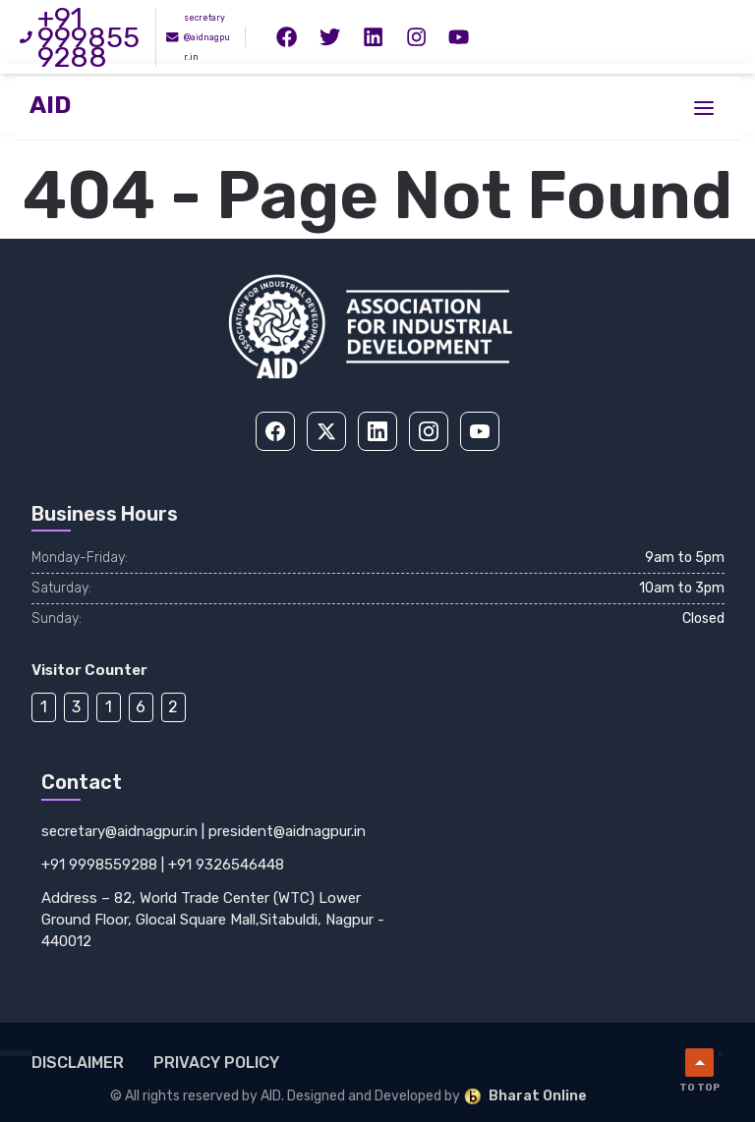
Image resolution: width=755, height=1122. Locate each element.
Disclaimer (77, 1062)
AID (50, 106)
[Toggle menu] (704, 108)
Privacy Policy (216, 1062)
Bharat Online (525, 1096)
